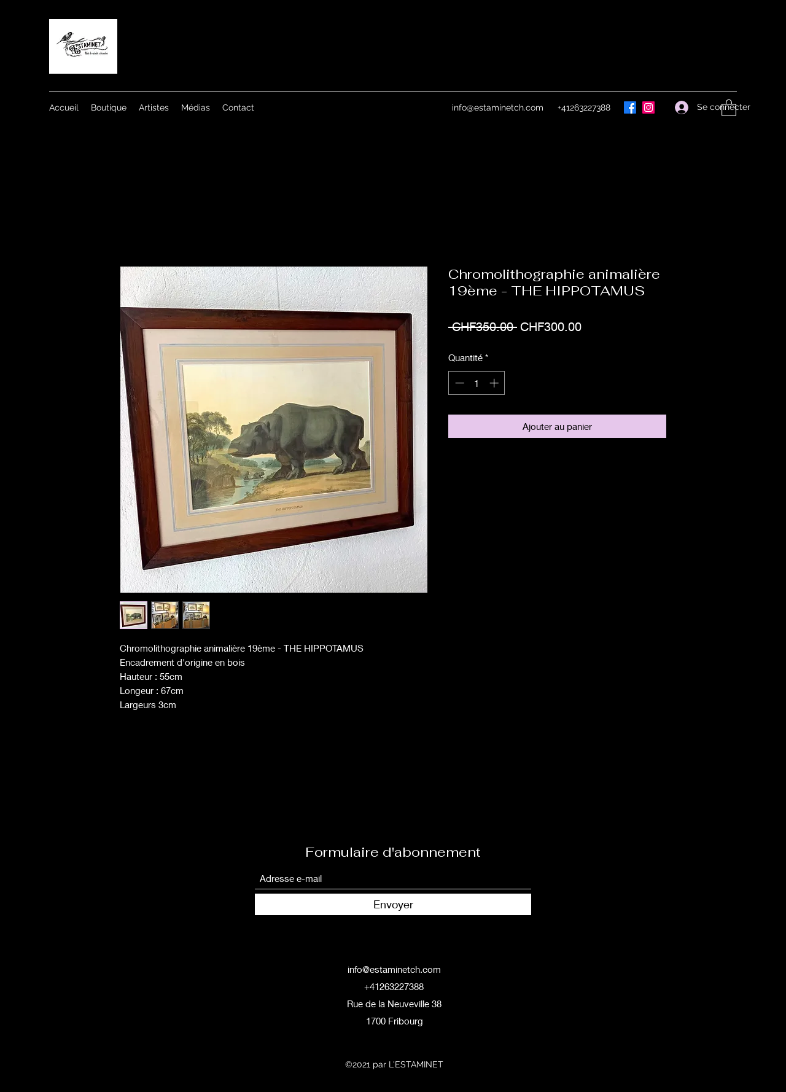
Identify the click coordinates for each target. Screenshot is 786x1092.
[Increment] (495, 383)
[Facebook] (630, 107)
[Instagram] (648, 107)
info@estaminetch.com (497, 107)
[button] (729, 107)
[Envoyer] (393, 904)
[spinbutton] (477, 383)
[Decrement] (458, 383)
